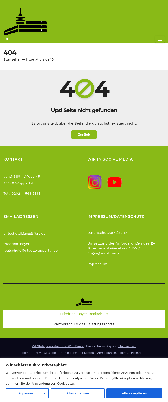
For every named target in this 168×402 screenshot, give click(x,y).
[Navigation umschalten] (160, 39)
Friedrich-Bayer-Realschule (84, 314)
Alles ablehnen (77, 393)
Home (26, 352)
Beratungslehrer (131, 352)
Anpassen (25, 393)
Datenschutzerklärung (107, 232)
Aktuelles (50, 352)
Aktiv (37, 352)
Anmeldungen (107, 352)
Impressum (97, 264)
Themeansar (127, 346)
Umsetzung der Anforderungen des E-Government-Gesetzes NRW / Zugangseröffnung (121, 248)
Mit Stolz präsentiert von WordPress (58, 346)
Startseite (11, 59)
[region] (84, 380)
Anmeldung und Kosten (77, 352)
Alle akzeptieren (134, 393)
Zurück (84, 134)
